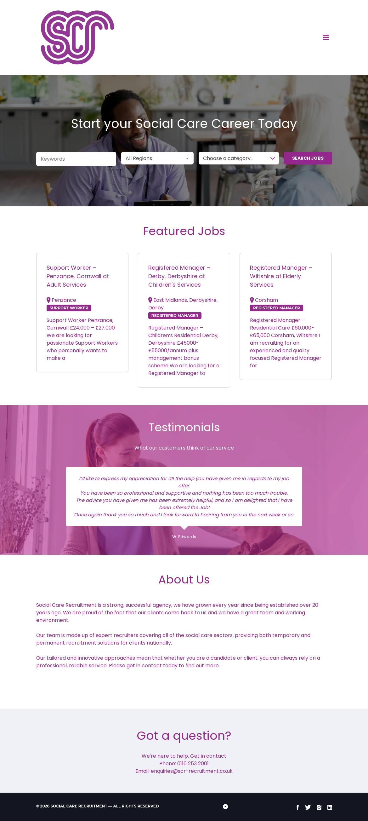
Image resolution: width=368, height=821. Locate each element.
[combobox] (157, 158)
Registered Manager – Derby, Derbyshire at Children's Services (179, 276)
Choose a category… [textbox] (228, 158)
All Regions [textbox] (139, 158)
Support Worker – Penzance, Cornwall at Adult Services (78, 276)
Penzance (64, 300)
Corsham (266, 300)
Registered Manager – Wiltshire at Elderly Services (281, 276)
